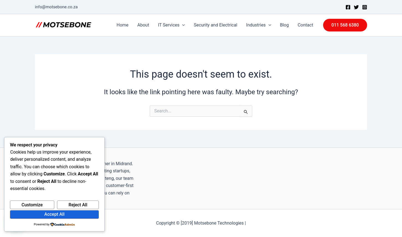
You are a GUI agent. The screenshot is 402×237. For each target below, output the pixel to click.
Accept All (54, 214)
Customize (32, 204)
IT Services (171, 25)
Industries (258, 25)
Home (122, 25)
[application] (182, 25)
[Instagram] (364, 7)
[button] (345, 25)
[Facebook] (348, 7)
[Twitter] (356, 7)
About (143, 25)
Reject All (78, 204)
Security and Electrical (215, 25)
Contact (305, 25)
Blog (284, 25)
